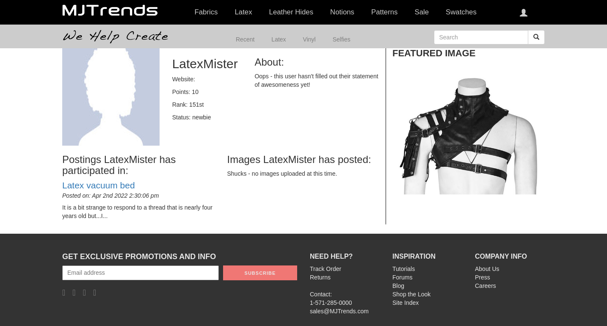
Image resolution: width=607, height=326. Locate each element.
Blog (398, 285)
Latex (278, 39)
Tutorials (403, 268)
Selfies (341, 39)
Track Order (325, 268)
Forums (402, 277)
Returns (320, 277)
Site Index (405, 302)
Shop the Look (411, 294)
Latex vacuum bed (98, 185)
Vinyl (309, 39)
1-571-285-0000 (331, 302)
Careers (485, 285)
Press (482, 277)
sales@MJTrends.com (339, 311)
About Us (487, 268)
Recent (245, 39)
